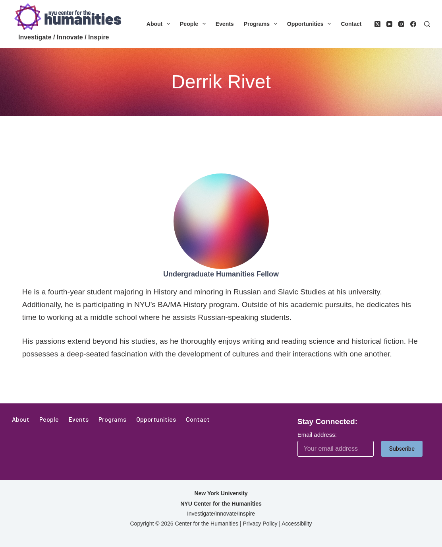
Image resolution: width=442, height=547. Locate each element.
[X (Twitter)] (377, 24)
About (160, 24)
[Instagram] (401, 24)
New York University (220, 493)
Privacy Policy (260, 523)
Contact (351, 24)
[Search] (427, 24)
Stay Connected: (327, 421)
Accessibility (297, 523)
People (194, 24)
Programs (262, 24)
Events (225, 24)
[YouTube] (389, 24)
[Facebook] (413, 24)
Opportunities (310, 24)
